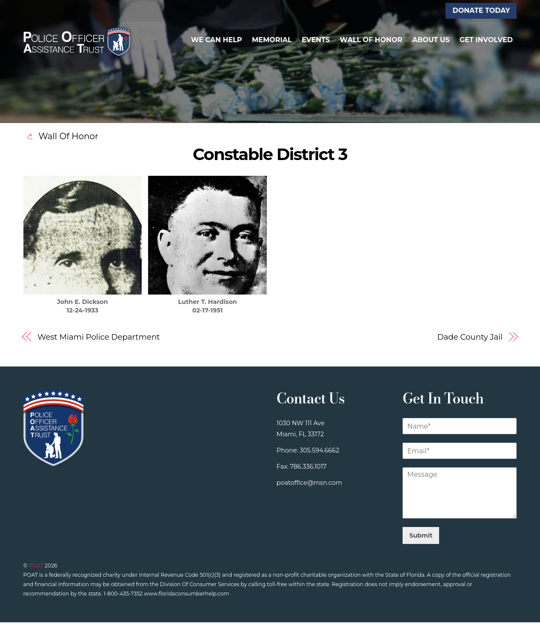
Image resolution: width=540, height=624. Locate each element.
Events (316, 40)
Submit (420, 537)
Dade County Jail (469, 338)
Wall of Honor (371, 40)
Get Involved (486, 40)
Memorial (272, 40)
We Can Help (216, 40)
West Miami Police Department (98, 338)
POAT (36, 567)
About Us (431, 40)
